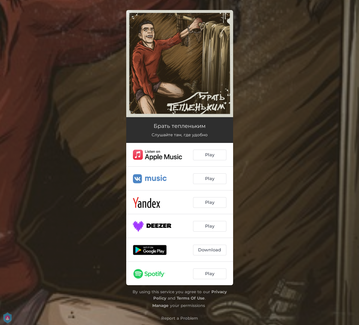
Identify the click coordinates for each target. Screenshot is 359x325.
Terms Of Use (191, 298)
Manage (160, 305)
